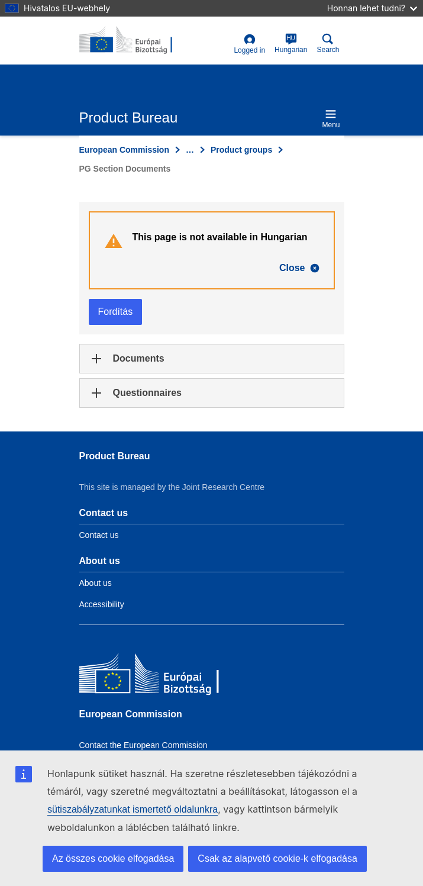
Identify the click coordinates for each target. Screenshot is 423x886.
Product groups (241, 149)
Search (328, 43)
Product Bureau (114, 456)
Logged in (249, 44)
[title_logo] (136, 40)
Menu (331, 118)
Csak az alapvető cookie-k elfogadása (277, 858)
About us (95, 583)
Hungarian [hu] (291, 43)
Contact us (99, 535)
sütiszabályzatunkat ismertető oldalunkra (132, 809)
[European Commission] (165, 676)
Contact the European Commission (143, 745)
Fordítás (115, 312)
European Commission (124, 149)
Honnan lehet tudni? (372, 8)
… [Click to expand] (190, 149)
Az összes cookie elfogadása (113, 858)
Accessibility (101, 604)
